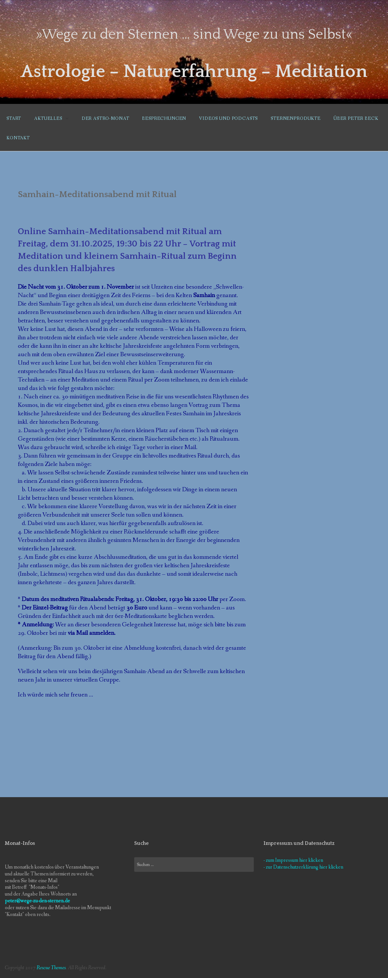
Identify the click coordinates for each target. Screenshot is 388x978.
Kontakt (18, 138)
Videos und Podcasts (228, 118)
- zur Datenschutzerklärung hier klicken (303, 867)
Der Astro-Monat (105, 118)
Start (13, 118)
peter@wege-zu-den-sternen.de (37, 900)
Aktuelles (48, 118)
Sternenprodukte (296, 118)
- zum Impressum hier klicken (293, 860)
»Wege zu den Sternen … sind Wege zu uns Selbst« (194, 34)
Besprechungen (164, 118)
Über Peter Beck (356, 118)
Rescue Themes (51, 967)
